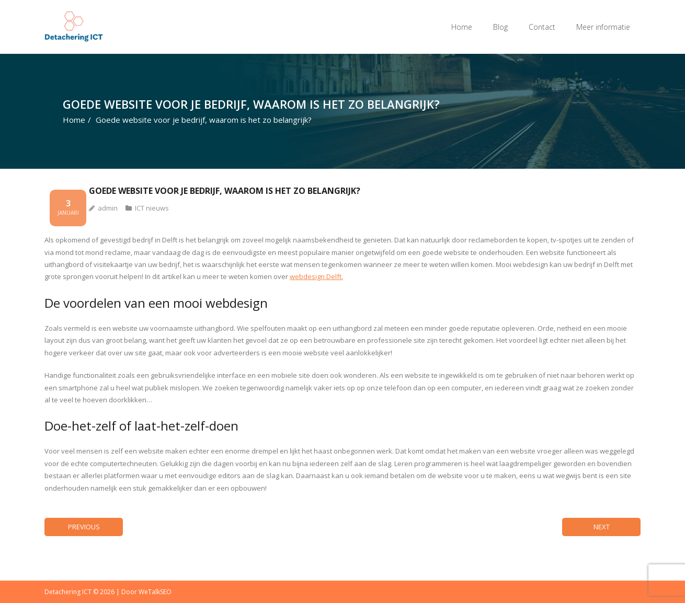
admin (108, 208)
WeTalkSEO (155, 591)
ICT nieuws (152, 208)
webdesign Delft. (316, 276)
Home (461, 27)
